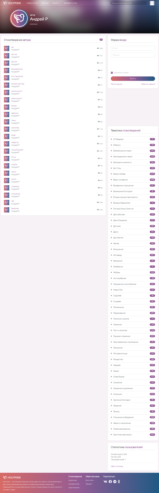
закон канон (16, 98)
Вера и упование (133, 179)
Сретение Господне (133, 400)
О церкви (133, 301)
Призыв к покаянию (133, 336)
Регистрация (116, 84)
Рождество (133, 359)
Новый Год (133, 289)
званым (14, 113)
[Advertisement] (133, 108)
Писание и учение (133, 318)
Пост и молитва (133, 330)
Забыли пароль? (148, 84)
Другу (133, 231)
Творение (133, 405)
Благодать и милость (133, 162)
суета (13, 179)
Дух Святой (133, 237)
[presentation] (130, 64)
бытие (14, 54)
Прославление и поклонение (133, 342)
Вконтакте (89, 480)
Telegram (89, 484)
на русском (72, 480)
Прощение (133, 347)
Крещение (133, 260)
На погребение (133, 278)
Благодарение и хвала (133, 156)
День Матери (133, 214)
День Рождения (133, 220)
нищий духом (17, 149)
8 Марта (133, 145)
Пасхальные (133, 307)
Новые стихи (32, 3)
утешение (15, 193)
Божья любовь (133, 174)
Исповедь (133, 255)
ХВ (12, 201)
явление (15, 208)
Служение (133, 382)
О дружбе (133, 295)
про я (13, 171)
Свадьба (133, 365)
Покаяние (133, 324)
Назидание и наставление (133, 284)
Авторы (45, 3)
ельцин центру (17, 83)
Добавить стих (70, 3)
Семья (133, 371)
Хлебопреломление (133, 429)
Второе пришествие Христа (133, 197)
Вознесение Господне (133, 191)
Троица (133, 411)
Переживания (133, 313)
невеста (14, 142)
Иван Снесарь (117, 466)
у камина (15, 186)
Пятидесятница (133, 353)
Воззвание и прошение (133, 185)
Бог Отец (133, 168)
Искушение (133, 249)
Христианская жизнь (133, 434)
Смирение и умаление (133, 388)
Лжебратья (133, 266)
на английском (73, 487)
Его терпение (17, 76)
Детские (133, 226)
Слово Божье (133, 376)
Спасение (133, 394)
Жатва (133, 243)
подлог (14, 164)
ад (12, 47)
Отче (13, 157)
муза (13, 135)
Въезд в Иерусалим (133, 203)
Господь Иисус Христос (133, 208)
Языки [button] (55, 3)
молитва (15, 127)
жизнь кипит (16, 91)
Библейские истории (133, 150)
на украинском (73, 484)
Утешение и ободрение (133, 417)
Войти (133, 78)
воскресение (16, 69)
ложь (13, 120)
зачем (14, 105)
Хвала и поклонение (133, 423)
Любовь (133, 272)
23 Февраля (133, 139)
